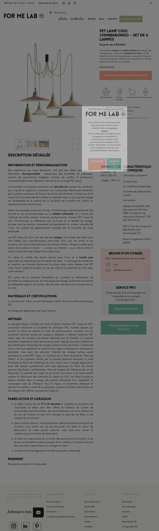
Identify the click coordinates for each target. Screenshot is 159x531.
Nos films (126, 500)
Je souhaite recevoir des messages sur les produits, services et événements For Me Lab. (24, 486)
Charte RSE (89, 495)
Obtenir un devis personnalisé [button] (125, 75)
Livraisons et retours (55, 495)
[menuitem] (39, 3)
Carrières (88, 515)
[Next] (78, 133)
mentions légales (37, 526)
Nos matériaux (90, 505)
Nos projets (127, 490)
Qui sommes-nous (92, 490)
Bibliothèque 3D (129, 510)
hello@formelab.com (123, 259)
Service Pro (52, 500)
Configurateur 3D (129, 515)
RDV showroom (142, 118)
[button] (38, 501)
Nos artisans (89, 500)
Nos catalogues (129, 495)
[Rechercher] (50, 12)
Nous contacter (54, 490)
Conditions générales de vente (61, 505)
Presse (87, 510)
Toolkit (125, 505)
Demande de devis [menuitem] (48, 3)
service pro (126, 114)
